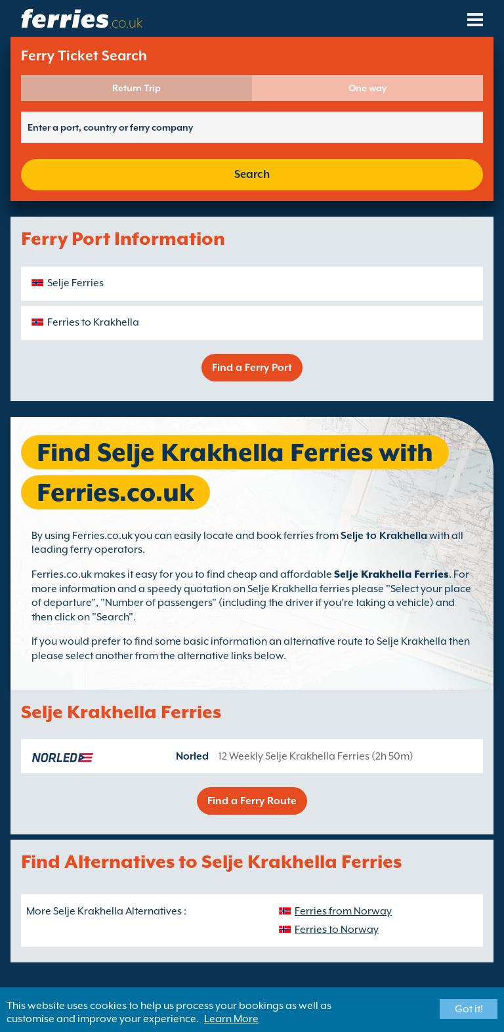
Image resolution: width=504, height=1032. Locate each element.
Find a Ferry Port (252, 368)
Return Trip (136, 88)
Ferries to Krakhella (93, 322)
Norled (192, 756)
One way (367, 88)
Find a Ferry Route (252, 801)
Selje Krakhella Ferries (391, 574)
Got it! (469, 1009)
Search (252, 174)
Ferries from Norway (343, 911)
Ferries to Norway (337, 929)
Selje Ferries (75, 283)
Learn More (231, 1019)
